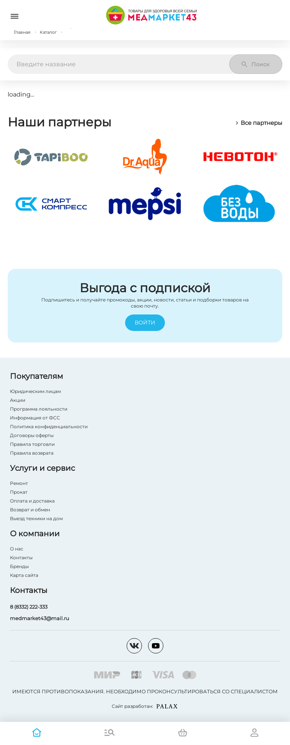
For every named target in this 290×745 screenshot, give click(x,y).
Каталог (48, 32)
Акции (17, 400)
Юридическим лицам (35, 391)
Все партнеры (258, 123)
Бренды (19, 566)
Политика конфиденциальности (49, 426)
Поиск (255, 64)
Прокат (19, 492)
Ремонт (19, 483)
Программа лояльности (38, 409)
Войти (145, 322)
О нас (16, 549)
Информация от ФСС (35, 418)
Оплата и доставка (32, 501)
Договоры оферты (32, 435)
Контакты (21, 557)
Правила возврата (32, 453)
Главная (22, 32)
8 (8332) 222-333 (28, 607)
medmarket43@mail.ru (39, 618)
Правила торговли (32, 444)
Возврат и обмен (30, 509)
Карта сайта (24, 575)
